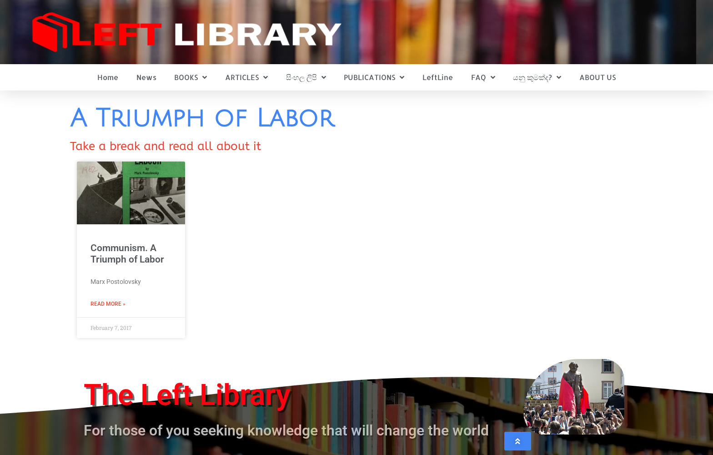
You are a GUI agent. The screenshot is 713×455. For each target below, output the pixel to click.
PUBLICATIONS (374, 77)
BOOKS (190, 77)
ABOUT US (597, 77)
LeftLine (437, 77)
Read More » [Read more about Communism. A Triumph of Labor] (108, 304)
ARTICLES (246, 77)
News (146, 77)
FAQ (483, 77)
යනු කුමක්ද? (537, 77)
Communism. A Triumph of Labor (127, 254)
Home (107, 77)
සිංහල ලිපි (306, 77)
